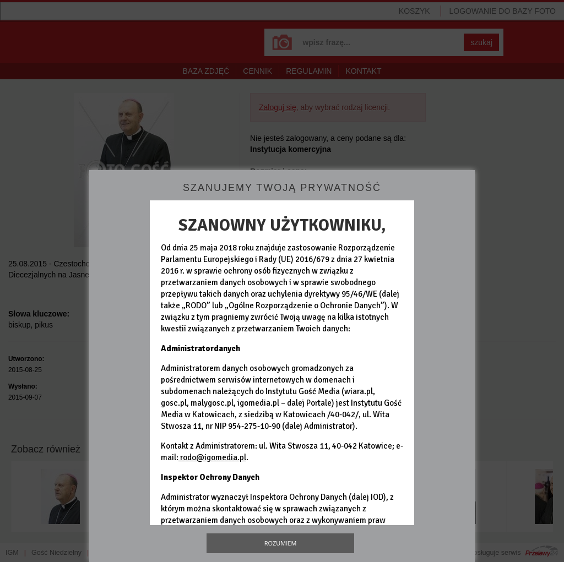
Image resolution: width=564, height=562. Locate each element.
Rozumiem (280, 543)
